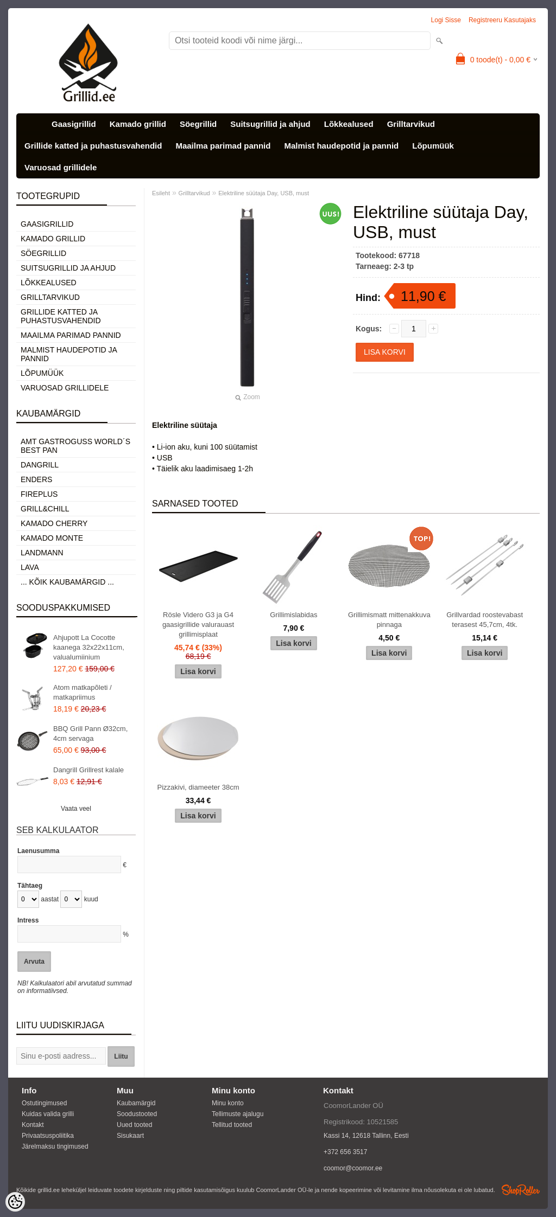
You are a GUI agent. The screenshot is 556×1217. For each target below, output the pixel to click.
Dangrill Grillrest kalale (88, 770)
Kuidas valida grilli (48, 1114)
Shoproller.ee (521, 1189)
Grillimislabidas (293, 615)
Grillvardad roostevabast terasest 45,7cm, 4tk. (484, 620)
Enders (36, 479)
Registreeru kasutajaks (502, 20)
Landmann (42, 552)
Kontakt (33, 1125)
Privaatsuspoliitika (48, 1135)
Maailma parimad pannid (222, 145)
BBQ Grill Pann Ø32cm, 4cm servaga (90, 733)
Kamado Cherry (54, 523)
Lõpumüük (433, 145)
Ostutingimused (44, 1103)
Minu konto (228, 1103)
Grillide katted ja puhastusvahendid (93, 145)
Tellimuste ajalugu (237, 1114)
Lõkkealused (349, 124)
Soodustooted (137, 1114)
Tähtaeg (29, 885)
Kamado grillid (138, 124)
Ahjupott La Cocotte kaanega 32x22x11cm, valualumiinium (88, 647)
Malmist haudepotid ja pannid (341, 145)
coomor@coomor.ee (353, 1168)
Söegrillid (198, 124)
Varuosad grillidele (60, 167)
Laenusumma (38, 851)
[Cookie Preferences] (15, 1202)
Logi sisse (446, 20)
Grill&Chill (45, 508)
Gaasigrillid (74, 124)
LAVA (30, 567)
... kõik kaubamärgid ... (67, 582)
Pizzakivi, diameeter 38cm (198, 787)
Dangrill (40, 464)
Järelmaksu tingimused (55, 1146)
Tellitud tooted (232, 1125)
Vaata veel (76, 808)
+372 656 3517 (345, 1152)
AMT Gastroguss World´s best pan (75, 445)
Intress (28, 920)
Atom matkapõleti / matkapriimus (82, 692)
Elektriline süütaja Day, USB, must (263, 193)
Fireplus (39, 494)
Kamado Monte (52, 538)
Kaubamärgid (136, 1103)
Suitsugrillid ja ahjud (270, 124)
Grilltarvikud (411, 124)
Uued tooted (134, 1125)
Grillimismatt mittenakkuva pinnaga (389, 620)
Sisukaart (130, 1135)
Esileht (161, 193)
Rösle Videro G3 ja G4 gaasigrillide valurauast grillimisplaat (198, 624)
